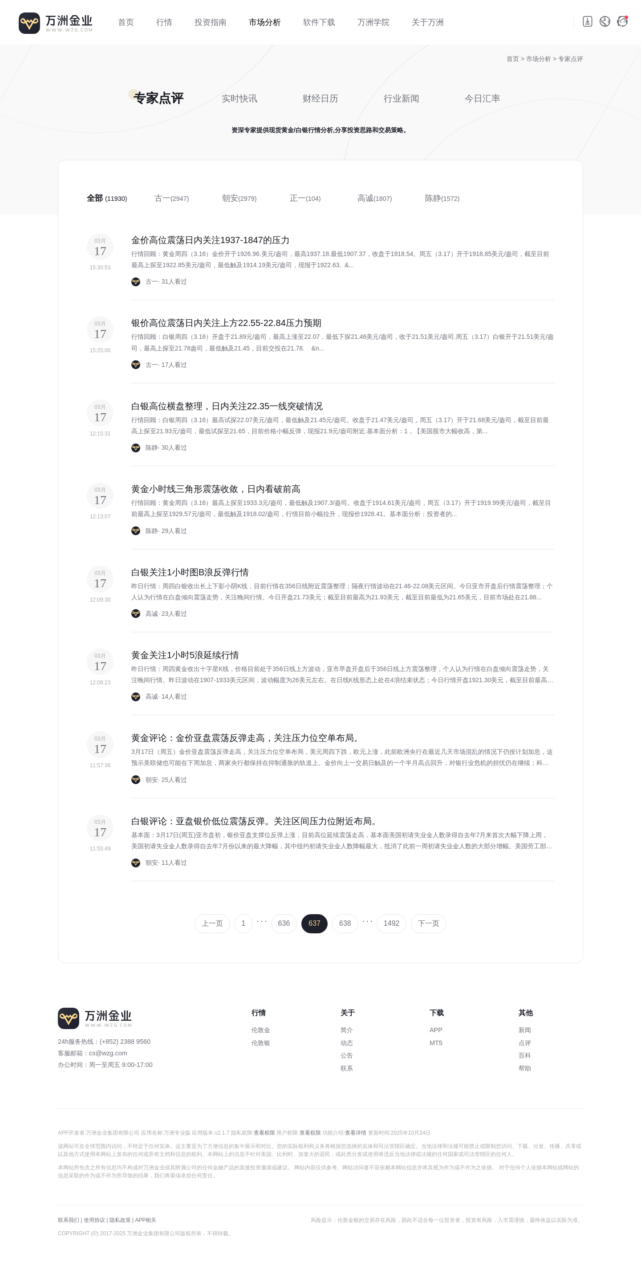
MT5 (436, 1042)
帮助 (525, 1068)
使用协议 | (96, 1220)
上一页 (212, 923)
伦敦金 (261, 1030)
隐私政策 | (122, 1220)
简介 (347, 1030)
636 (284, 923)
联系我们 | (70, 1220)
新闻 (525, 1030)
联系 (347, 1068)
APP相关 (145, 1220)
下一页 (428, 923)
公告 (347, 1055)
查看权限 (264, 1133)
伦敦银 (261, 1042)
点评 (525, 1042)
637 (314, 923)
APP (436, 1030)
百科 (525, 1055)
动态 (347, 1042)
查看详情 (355, 1133)
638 (345, 923)
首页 (513, 58)
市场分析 (539, 58)
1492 (392, 923)
